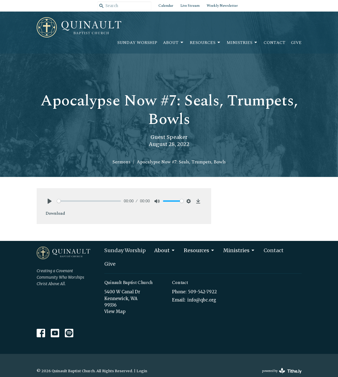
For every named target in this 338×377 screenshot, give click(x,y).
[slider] (89, 201)
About (173, 42)
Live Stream (190, 5)
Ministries (242, 42)
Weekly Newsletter (222, 5)
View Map (114, 311)
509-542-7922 (202, 291)
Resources (205, 42)
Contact (274, 42)
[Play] (49, 201)
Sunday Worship (137, 42)
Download (55, 213)
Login (141, 371)
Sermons (121, 162)
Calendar (165, 5)
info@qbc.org (201, 300)
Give (296, 42)
